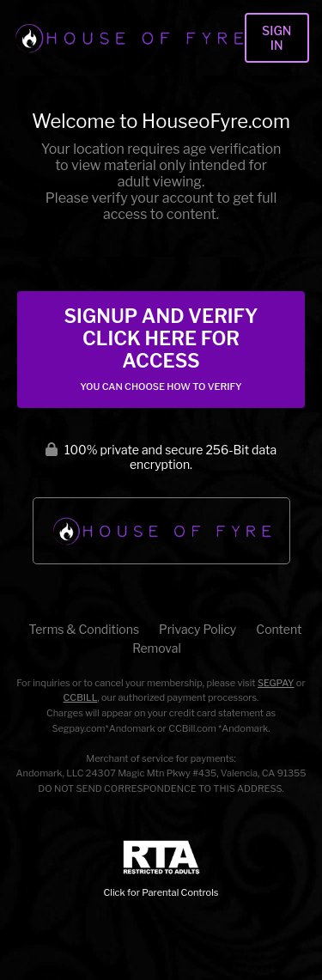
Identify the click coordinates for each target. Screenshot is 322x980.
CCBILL (81, 697)
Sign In (276, 37)
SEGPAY (276, 683)
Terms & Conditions (84, 629)
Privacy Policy (197, 629)
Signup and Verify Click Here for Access (161, 349)
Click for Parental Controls (161, 869)
